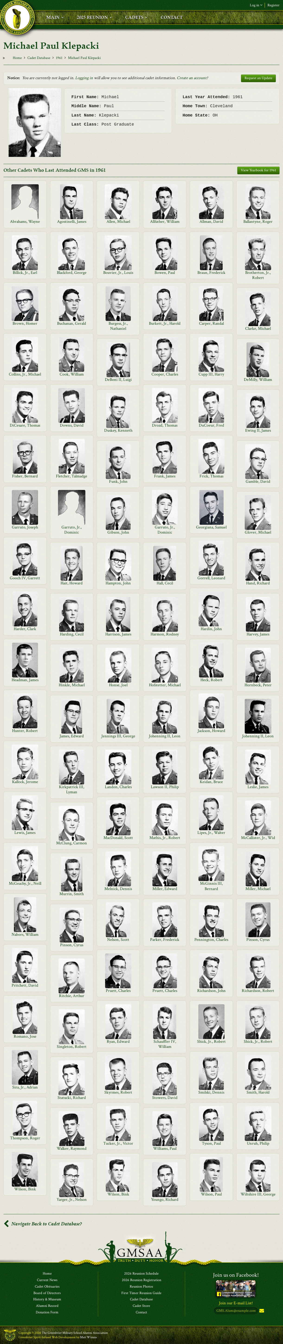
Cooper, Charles (164, 374)
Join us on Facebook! (236, 1275)
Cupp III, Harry (211, 374)
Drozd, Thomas (164, 425)
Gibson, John (118, 532)
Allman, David (211, 221)
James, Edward (72, 736)
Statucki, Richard (72, 1097)
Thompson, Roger (25, 1138)
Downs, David (72, 425)
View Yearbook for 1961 (258, 170)
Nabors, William (25, 934)
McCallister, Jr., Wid (258, 837)
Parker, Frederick (164, 939)
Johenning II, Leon (164, 736)
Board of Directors (47, 1293)
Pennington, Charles (211, 939)
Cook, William (72, 374)
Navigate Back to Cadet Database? (42, 1224)
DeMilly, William (258, 379)
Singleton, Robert (72, 1046)
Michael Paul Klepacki (84, 57)
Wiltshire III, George (258, 1194)
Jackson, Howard (211, 730)
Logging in (84, 78)
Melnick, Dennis (118, 888)
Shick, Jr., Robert (211, 1041)
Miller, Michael (257, 888)
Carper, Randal (211, 323)
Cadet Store (141, 1306)
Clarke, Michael (258, 328)
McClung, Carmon (71, 843)
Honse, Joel (118, 685)
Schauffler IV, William (165, 1044)
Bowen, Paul (164, 272)
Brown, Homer (25, 323)
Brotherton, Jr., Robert (258, 275)
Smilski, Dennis (211, 1092)
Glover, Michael (258, 532)
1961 (59, 57)
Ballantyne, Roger (258, 221)
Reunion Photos (141, 1286)
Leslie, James (258, 787)
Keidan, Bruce (211, 781)
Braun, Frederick (211, 272)
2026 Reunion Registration (141, 1280)
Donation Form (47, 1312)
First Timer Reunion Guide (141, 1293)
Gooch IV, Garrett (25, 578)
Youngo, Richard (164, 1199)
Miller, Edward (164, 888)
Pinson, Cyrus (258, 939)
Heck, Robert (211, 680)
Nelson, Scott (118, 939)
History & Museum (47, 1299)
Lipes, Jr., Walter (211, 832)
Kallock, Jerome (25, 781)
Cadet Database (38, 57)
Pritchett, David (25, 985)
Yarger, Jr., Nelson (72, 1199)
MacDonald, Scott (118, 837)
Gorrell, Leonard (211, 578)
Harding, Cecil (72, 634)
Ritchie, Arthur (71, 995)
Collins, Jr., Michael (25, 374)
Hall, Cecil (165, 583)
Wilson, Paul (211, 1194)
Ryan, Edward (118, 1041)
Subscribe (261, 1311)
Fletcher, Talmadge (71, 476)
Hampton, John (118, 583)
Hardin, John (211, 629)
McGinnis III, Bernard (211, 886)
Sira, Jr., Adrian (25, 1087)
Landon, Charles (118, 787)
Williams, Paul (165, 1148)
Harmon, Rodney (165, 634)
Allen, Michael (118, 221)
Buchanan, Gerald (71, 323)
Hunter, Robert (25, 730)
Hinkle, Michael (72, 685)
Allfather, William (165, 221)
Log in (256, 5)
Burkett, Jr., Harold (164, 323)
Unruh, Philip (258, 1143)
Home (17, 57)
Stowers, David (164, 1097)
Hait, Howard (72, 583)
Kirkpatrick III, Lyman (71, 789)
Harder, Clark (25, 629)
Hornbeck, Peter (258, 685)
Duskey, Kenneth (118, 430)
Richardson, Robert (258, 990)
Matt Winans (88, 1337)
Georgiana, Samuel (211, 527)
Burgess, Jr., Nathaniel (118, 326)
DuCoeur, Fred (211, 425)
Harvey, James (258, 634)
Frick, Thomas (211, 476)
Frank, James (164, 476)
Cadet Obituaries (47, 1286)
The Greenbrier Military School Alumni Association (75, 1333)
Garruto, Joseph (25, 527)
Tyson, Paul (211, 1143)
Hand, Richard (258, 583)
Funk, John (118, 481)
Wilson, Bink (25, 1189)
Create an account (191, 78)
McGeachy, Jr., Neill (25, 883)
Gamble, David (258, 481)
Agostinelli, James (71, 221)
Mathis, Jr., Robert (164, 837)
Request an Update (258, 78)
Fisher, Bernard (25, 476)
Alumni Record (47, 1306)
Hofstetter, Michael (165, 685)
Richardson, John (211, 990)
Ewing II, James (258, 430)
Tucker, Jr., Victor (118, 1143)
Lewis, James (24, 832)
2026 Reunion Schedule (141, 1273)
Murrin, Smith (71, 894)
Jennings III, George (118, 736)
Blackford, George (72, 272)
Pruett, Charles (118, 990)
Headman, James (25, 680)
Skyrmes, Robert (118, 1092)
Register (273, 5)
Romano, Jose (25, 1036)
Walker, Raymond (72, 1148)
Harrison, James (118, 634)
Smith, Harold (258, 1092)
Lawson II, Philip (165, 787)
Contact (141, 1312)
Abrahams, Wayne (25, 221)
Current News (47, 1280)
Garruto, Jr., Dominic (71, 530)
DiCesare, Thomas (25, 425)
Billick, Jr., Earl (25, 272)
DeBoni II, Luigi (118, 379)
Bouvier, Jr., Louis (118, 272)
